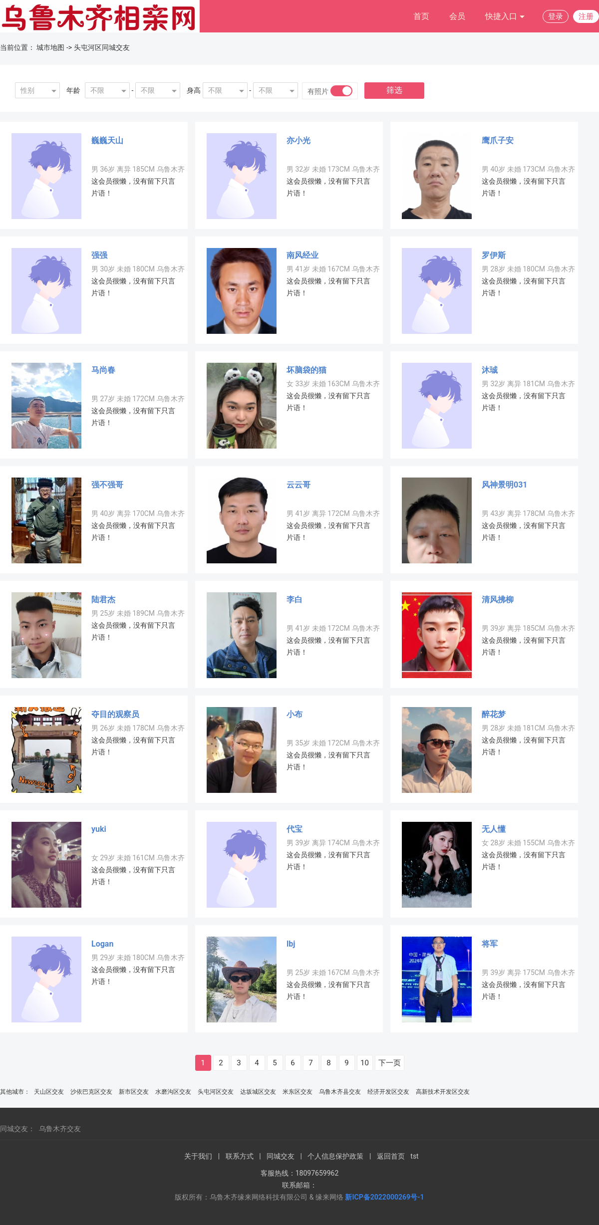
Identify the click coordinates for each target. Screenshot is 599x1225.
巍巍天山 (107, 140)
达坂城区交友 (258, 1091)
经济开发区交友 (388, 1091)
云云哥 (298, 485)
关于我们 (198, 1156)
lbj (291, 944)
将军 (490, 944)
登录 (555, 16)
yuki (98, 829)
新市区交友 (134, 1091)
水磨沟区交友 (173, 1091)
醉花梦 (494, 714)
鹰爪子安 (498, 140)
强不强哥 (107, 485)
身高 (194, 90)
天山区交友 (49, 1091)
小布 (294, 714)
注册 (586, 16)
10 (364, 1062)
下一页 (389, 1062)
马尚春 (103, 370)
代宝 (294, 829)
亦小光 (298, 140)
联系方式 (240, 1156)
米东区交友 (297, 1091)
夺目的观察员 (115, 714)
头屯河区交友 (216, 1091)
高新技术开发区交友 (443, 1091)
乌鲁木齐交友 (60, 1129)
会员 (457, 16)
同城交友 (281, 1156)
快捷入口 (505, 16)
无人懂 (494, 829)
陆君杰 (103, 599)
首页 (421, 16)
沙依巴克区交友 (91, 1091)
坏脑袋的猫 (306, 370)
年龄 (73, 90)
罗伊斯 (494, 255)
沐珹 (490, 370)
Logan (102, 944)
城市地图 (50, 47)
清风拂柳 (498, 599)
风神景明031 (505, 485)
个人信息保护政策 (335, 1156)
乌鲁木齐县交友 (340, 1091)
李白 (294, 599)
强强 (99, 255)
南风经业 (302, 255)
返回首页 (391, 1156)
